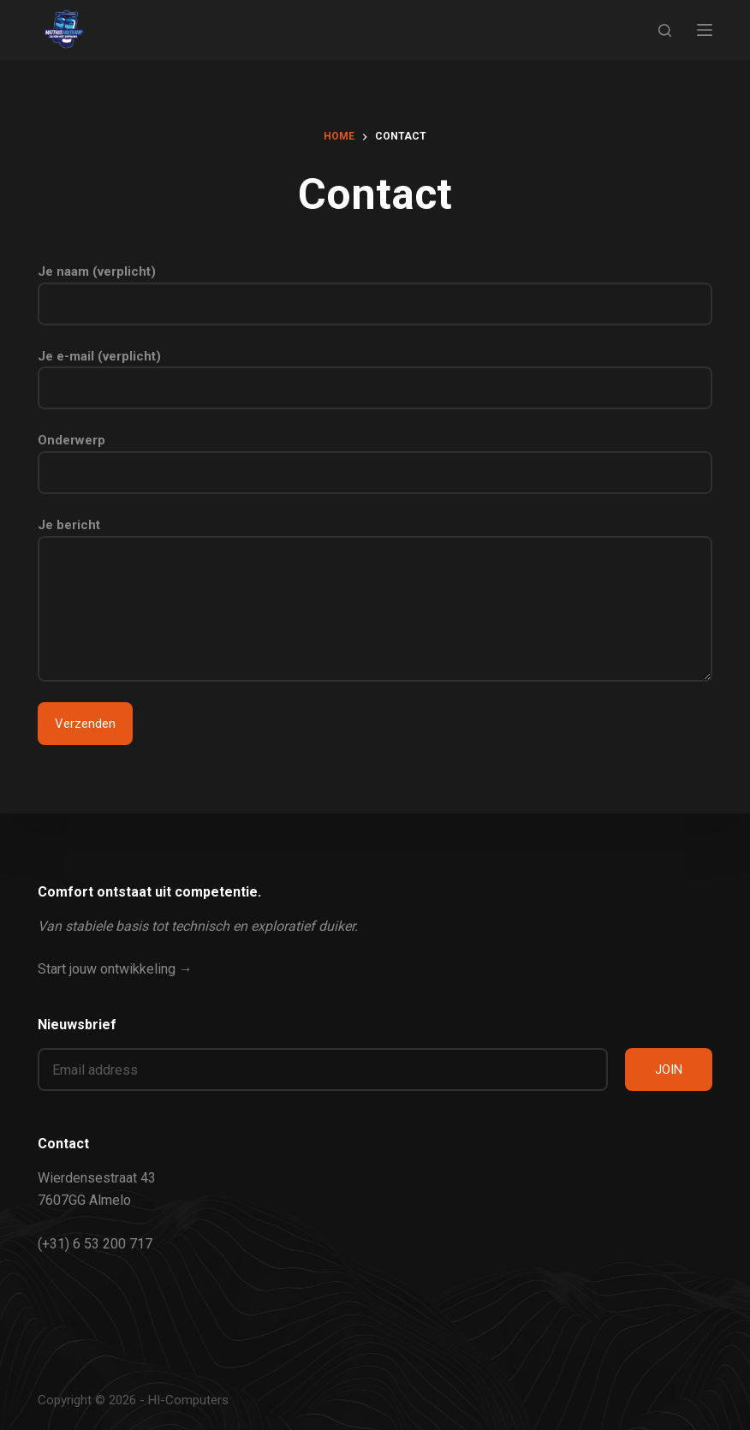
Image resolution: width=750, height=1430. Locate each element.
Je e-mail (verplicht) (375, 372)
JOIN (668, 1069)
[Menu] (704, 30)
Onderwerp (375, 456)
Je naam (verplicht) (375, 288)
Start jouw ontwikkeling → (115, 969)
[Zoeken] (664, 30)
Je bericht (375, 599)
